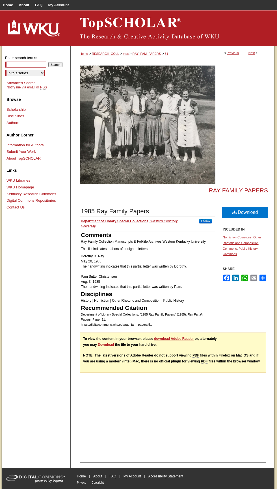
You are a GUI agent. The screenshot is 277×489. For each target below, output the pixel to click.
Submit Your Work (21, 151)
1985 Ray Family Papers (115, 211)
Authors (13, 123)
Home (84, 53)
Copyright (98, 482)
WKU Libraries (18, 180)
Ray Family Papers (238, 190)
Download (245, 212)
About (97, 476)
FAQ (112, 476)
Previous (233, 53)
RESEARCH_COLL (105, 53)
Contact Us (16, 207)
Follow (205, 221)
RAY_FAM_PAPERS (147, 53)
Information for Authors (25, 145)
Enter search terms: (21, 58)
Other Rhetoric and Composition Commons (242, 243)
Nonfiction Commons (237, 237)
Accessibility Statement (165, 476)
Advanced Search (21, 83)
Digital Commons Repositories (31, 200)
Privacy (81, 482)
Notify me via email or (27, 87)
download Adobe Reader (174, 339)
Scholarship (16, 109)
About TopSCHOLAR (24, 158)
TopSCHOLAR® (172, 28)
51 (166, 53)
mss (126, 53)
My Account (132, 476)
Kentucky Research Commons (31, 194)
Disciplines (15, 116)
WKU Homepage (20, 187)
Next (251, 53)
